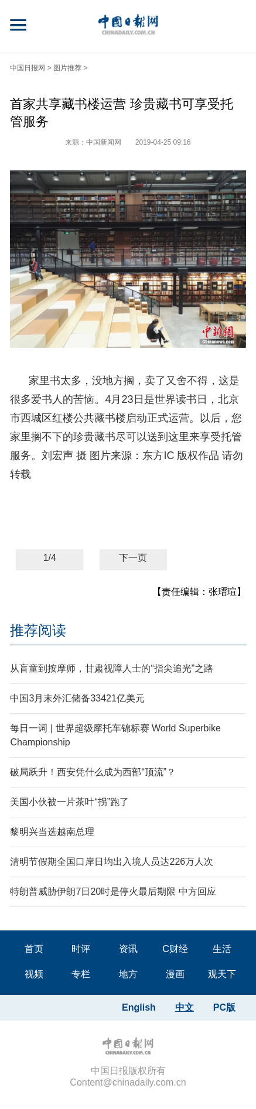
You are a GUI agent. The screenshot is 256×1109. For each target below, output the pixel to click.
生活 (222, 949)
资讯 (128, 949)
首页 (34, 949)
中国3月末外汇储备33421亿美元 (77, 698)
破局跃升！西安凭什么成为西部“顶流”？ (93, 772)
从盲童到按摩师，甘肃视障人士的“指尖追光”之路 (111, 668)
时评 (80, 949)
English (139, 1007)
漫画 (175, 974)
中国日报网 (27, 68)
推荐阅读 (38, 630)
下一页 (133, 558)
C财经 (175, 949)
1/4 (49, 558)
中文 (184, 1007)
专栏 (80, 974)
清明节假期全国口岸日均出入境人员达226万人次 (111, 862)
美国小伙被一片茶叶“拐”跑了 (69, 802)
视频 (34, 974)
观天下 (222, 974)
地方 (128, 974)
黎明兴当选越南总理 (52, 832)
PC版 (224, 1007)
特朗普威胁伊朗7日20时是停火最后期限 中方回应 (113, 891)
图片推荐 (67, 68)
